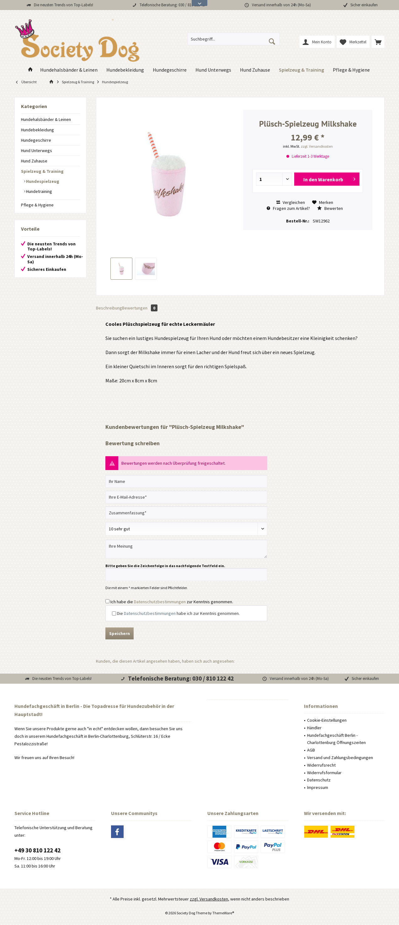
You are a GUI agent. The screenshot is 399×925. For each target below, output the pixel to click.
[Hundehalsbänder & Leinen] (69, 69)
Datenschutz (319, 780)
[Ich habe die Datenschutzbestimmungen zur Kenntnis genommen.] (107, 601)
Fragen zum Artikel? (288, 208)
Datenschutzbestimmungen (160, 602)
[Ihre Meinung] (186, 549)
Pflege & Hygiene (37, 205)
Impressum (317, 787)
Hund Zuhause (34, 161)
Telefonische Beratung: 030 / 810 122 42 (172, 5)
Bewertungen (139, 308)
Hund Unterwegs (36, 150)
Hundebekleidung (37, 130)
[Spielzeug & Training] (301, 69)
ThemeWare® (223, 913)
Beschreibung (109, 308)
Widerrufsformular (324, 772)
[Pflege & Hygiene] (351, 69)
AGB (311, 750)
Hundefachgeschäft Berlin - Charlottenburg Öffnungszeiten (336, 739)
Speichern (119, 633)
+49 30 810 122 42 (37, 850)
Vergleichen (290, 202)
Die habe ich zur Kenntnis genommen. (178, 613)
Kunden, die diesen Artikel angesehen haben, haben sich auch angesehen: (165, 661)
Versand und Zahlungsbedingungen (340, 757)
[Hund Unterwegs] (213, 69)
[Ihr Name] (186, 481)
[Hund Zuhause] (255, 69)
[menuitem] (378, 42)
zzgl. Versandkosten (317, 146)
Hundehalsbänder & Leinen (46, 119)
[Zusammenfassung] (186, 512)
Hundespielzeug (42, 181)
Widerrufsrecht (321, 765)
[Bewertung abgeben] (186, 528)
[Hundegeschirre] (169, 69)
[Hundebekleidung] (125, 69)
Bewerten (330, 208)
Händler (314, 728)
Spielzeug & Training (42, 171)
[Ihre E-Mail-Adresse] (186, 497)
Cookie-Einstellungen (327, 720)
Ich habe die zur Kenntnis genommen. (171, 602)
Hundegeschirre (36, 140)
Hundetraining (38, 191)
